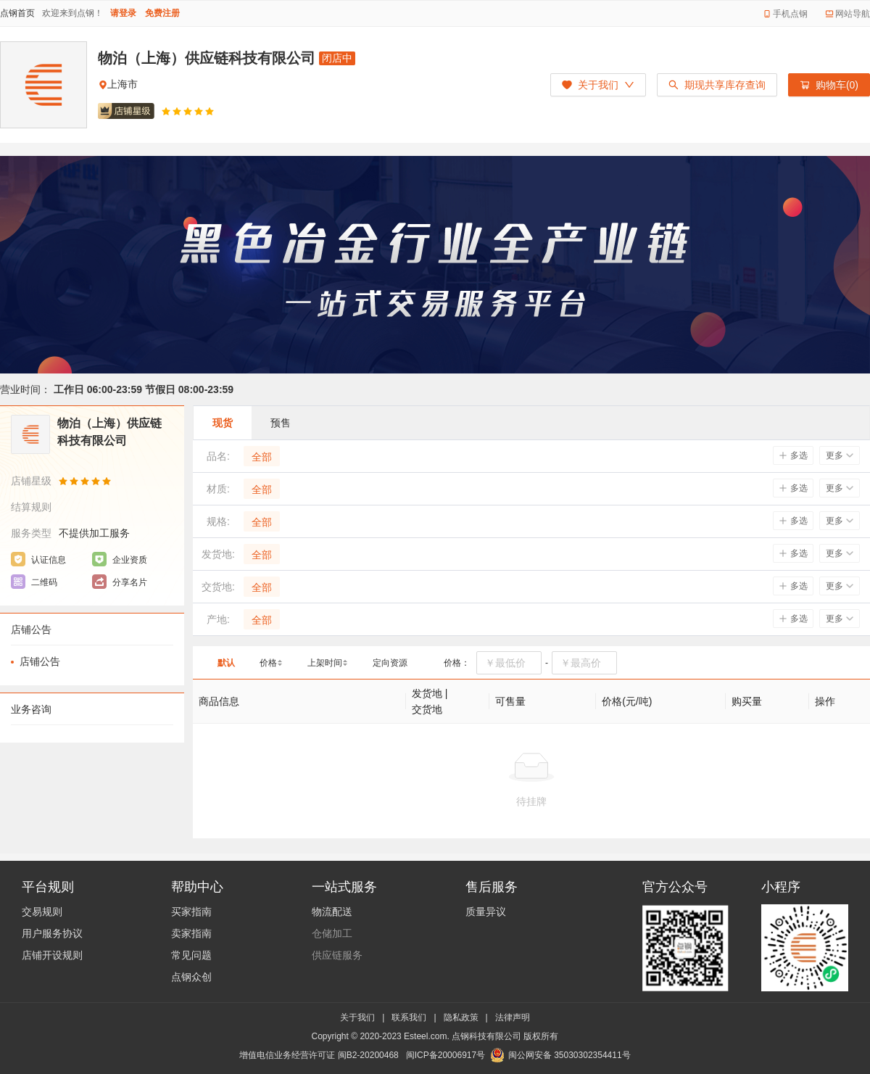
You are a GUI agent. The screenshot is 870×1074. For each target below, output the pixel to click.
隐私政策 (461, 1017)
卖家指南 (191, 933)
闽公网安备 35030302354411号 (569, 1055)
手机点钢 (790, 14)
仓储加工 (332, 933)
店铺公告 (40, 661)
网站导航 (852, 14)
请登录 (123, 13)
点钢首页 (17, 13)
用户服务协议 (52, 933)
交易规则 (42, 911)
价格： (457, 663)
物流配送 (332, 911)
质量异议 (485, 911)
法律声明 (512, 1017)
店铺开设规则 (52, 955)
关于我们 (357, 1017)
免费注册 (162, 13)
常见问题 (191, 955)
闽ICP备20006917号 (445, 1055)
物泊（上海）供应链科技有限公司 (206, 58)
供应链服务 (337, 955)
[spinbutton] (509, 663)
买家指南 (191, 911)
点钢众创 (191, 977)
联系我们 (409, 1017)
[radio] (166, 111)
